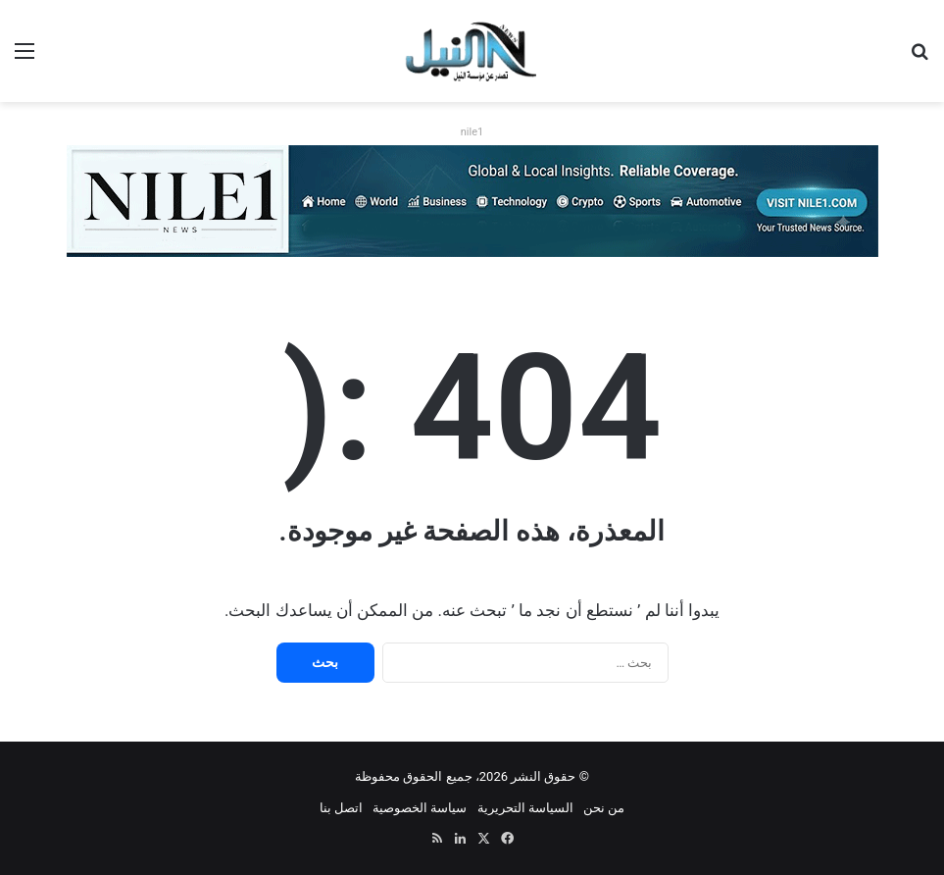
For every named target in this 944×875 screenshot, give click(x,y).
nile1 (472, 132)
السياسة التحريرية (525, 807)
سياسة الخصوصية (420, 807)
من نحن (603, 807)
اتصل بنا (341, 807)
